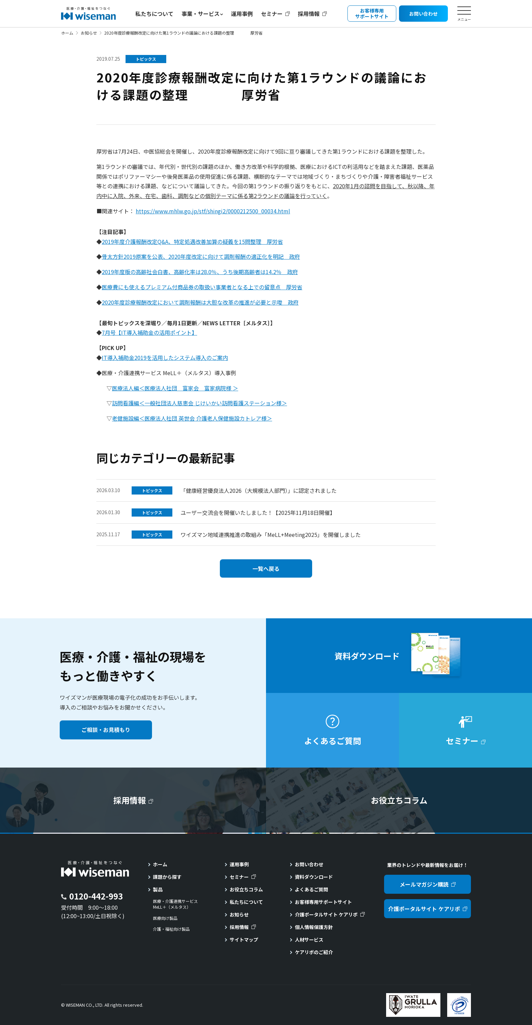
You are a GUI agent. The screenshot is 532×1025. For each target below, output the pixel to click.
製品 (158, 889)
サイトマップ (244, 939)
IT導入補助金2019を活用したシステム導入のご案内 (165, 357)
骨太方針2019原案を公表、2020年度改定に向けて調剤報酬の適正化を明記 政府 (201, 256)
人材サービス (309, 939)
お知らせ (89, 33)
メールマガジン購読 (424, 884)
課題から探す (167, 876)
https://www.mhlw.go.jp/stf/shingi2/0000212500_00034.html (213, 211)
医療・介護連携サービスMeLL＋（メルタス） (175, 904)
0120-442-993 (96, 896)
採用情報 (309, 13)
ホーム (67, 33)
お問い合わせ (309, 864)
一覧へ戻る (266, 568)
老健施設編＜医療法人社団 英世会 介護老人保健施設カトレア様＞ (192, 418)
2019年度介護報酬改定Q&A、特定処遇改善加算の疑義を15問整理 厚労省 (192, 241)
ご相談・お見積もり (105, 730)
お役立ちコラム (246, 889)
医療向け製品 (165, 918)
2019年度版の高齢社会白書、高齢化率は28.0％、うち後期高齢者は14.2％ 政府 (200, 272)
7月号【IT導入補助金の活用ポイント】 (149, 332)
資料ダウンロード (314, 876)
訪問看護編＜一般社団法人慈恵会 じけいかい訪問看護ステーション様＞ (199, 403)
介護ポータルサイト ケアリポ (326, 914)
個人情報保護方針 (314, 927)
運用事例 (242, 13)
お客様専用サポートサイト (323, 901)
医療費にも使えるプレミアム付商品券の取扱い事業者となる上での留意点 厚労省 (202, 287)
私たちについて (154, 13)
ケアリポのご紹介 (314, 952)
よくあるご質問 (311, 889)
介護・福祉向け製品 (171, 929)
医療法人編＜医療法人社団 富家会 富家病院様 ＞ (175, 388)
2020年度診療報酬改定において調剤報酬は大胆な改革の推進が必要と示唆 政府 (200, 302)
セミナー (272, 13)
